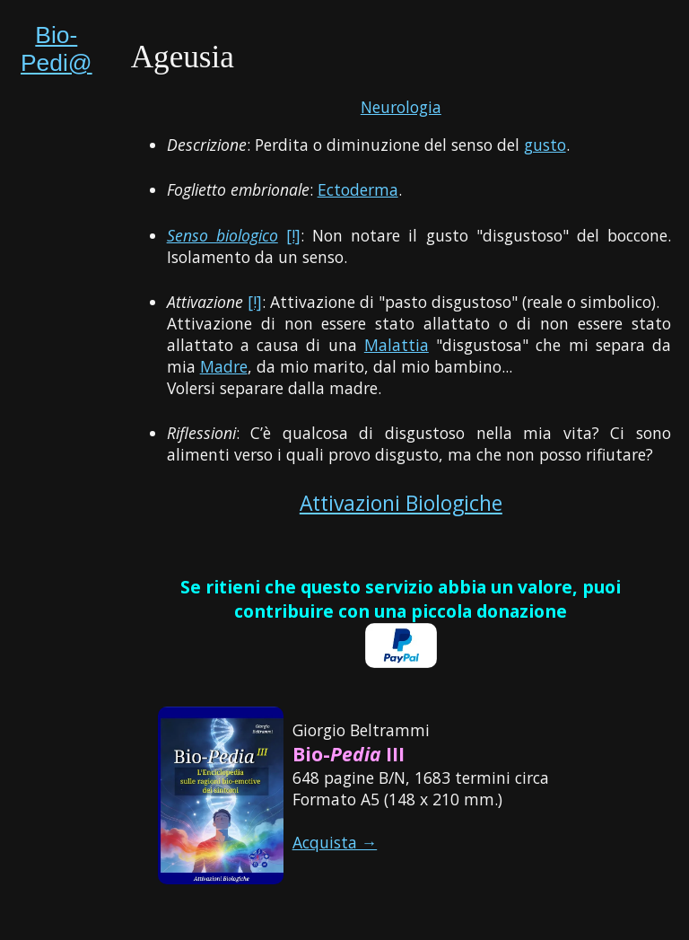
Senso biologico (222, 235)
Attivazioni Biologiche (401, 503)
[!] (293, 235)
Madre (224, 366)
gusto (545, 144)
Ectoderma (358, 189)
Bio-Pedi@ (56, 49)
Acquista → (335, 842)
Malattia (396, 345)
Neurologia (401, 107)
